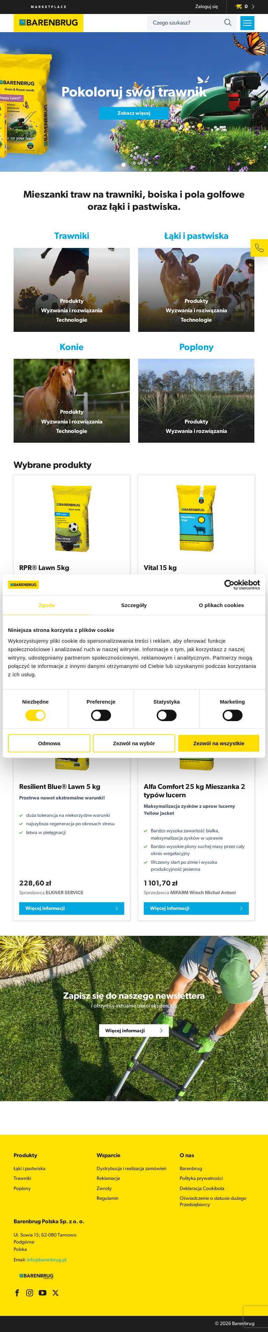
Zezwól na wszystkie (218, 743)
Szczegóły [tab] (134, 605)
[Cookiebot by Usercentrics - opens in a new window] (229, 584)
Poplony (22, 1188)
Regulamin (108, 1198)
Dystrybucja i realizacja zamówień (131, 1168)
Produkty (72, 301)
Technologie (71, 320)
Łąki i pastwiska (29, 1168)
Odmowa (49, 743)
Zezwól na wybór (134, 743)
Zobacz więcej (134, 113)
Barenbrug (191, 1168)
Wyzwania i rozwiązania (72, 311)
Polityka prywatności (201, 1178)
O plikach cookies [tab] (221, 605)
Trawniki (22, 1178)
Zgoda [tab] (47, 605)
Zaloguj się (206, 6)
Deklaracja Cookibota (202, 1188)
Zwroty (104, 1188)
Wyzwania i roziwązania (196, 311)
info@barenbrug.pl (46, 1260)
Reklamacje (108, 1178)
